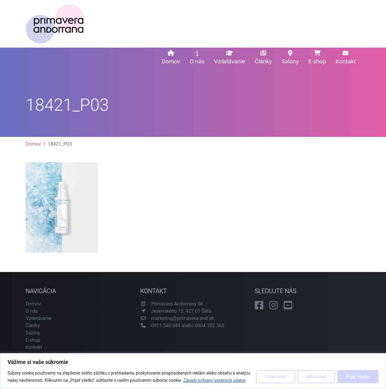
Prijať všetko (358, 376)
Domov (171, 57)
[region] (193, 371)
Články (263, 57)
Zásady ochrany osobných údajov (214, 380)
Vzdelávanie (229, 57)
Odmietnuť (316, 376)
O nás (197, 57)
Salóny (290, 57)
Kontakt (346, 57)
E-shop (317, 57)
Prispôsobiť (275, 376)
